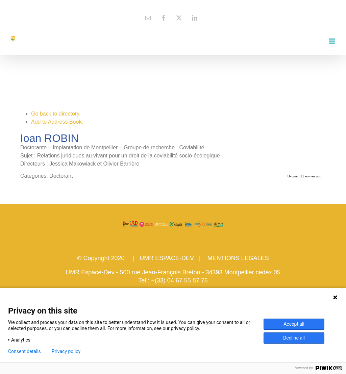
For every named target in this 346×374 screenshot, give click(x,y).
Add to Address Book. (57, 122)
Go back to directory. (55, 114)
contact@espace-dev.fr (173, 5)
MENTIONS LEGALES (238, 258)
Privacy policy (66, 351)
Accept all (293, 324)
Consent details (24, 351)
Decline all (294, 338)
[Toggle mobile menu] (332, 41)
